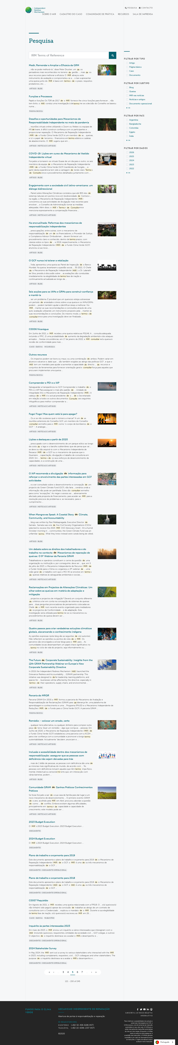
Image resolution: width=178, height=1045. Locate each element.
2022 (131, 168)
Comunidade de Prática (100, 14)
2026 (131, 152)
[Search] (69, 55)
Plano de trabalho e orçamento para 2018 (52, 878)
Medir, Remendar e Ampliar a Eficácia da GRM (54, 65)
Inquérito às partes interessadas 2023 (49, 925)
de (129, 108)
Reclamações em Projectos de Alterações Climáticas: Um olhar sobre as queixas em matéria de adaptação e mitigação (60, 591)
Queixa (132, 91)
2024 (131, 160)
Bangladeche (135, 124)
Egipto (132, 132)
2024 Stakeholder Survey (43, 948)
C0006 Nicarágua (39, 329)
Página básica (135, 67)
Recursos (123, 14)
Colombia (133, 128)
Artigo (132, 63)
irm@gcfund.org (67, 1022)
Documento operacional (140, 103)
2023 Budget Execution (42, 821)
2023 (131, 164)
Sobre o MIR (49, 14)
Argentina (133, 120)
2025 (131, 156)
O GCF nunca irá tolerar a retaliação (48, 260)
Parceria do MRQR (39, 695)
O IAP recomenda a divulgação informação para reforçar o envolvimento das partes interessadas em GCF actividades (60, 476)
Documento (134, 75)
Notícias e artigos (137, 99)
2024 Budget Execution (42, 838)
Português (162, 1042)
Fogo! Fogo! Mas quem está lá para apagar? (53, 414)
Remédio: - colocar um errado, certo (49, 720)
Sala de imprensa (143, 14)
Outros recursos (38, 354)
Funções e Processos (40, 96)
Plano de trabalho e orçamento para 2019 (52, 855)
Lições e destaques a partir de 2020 (48, 439)
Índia (131, 136)
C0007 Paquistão (38, 900)
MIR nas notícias (136, 95)
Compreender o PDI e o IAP (44, 382)
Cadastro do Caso (71, 14)
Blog (131, 87)
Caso (131, 71)
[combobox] (164, 1042)
